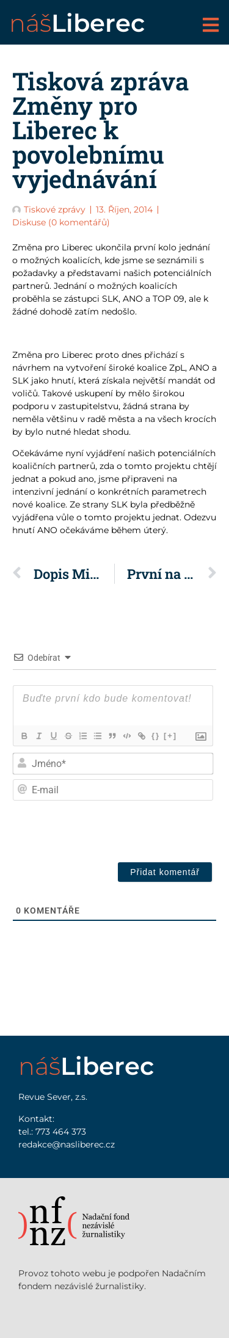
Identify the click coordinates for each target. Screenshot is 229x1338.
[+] (170, 735)
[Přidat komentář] (165, 872)
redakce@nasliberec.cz (66, 1144)
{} (155, 735)
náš (77, 23)
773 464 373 (60, 1131)
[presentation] (123, 828)
